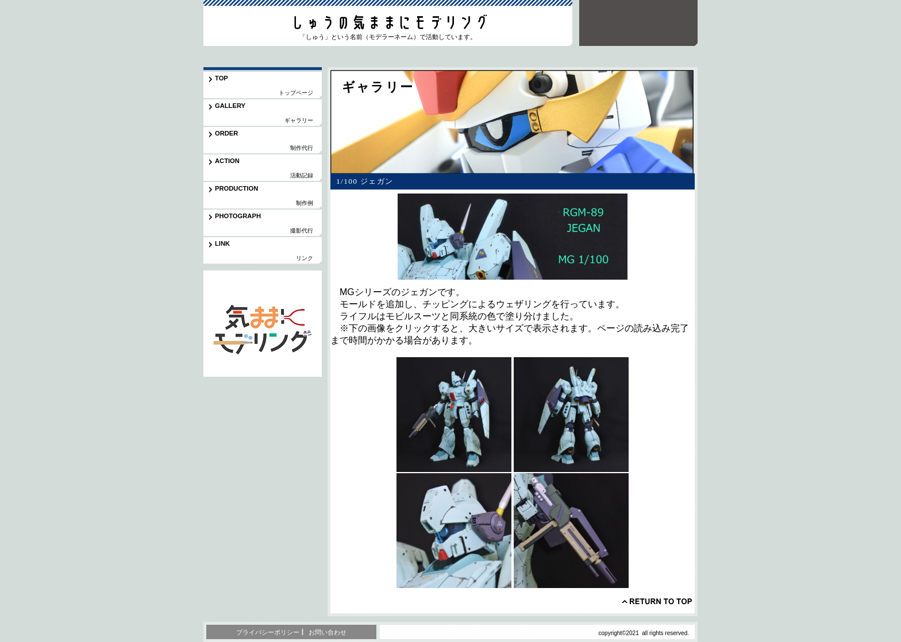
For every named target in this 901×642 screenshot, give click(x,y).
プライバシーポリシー (267, 632)
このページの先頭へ (657, 601)
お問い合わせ (327, 632)
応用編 (262, 323)
